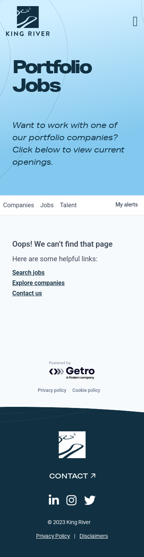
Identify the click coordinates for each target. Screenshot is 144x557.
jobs (47, 205)
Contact (68, 476)
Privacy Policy (53, 536)
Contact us (27, 293)
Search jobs (28, 272)
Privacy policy (52, 390)
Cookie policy (86, 390)
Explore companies (38, 283)
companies (18, 205)
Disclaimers (93, 536)
